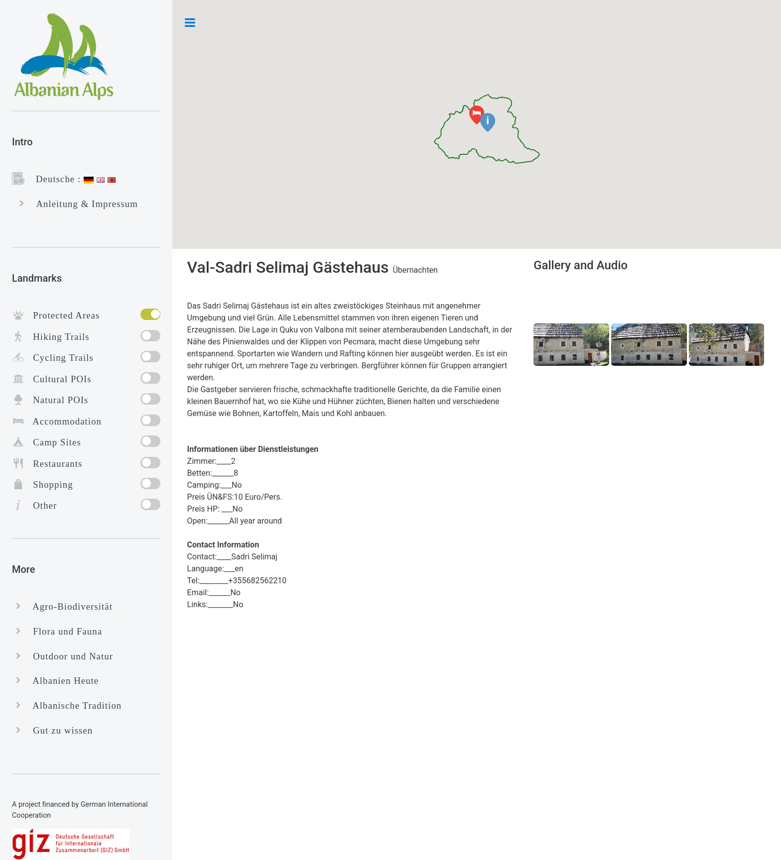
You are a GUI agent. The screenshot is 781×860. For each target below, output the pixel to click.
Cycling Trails (59, 357)
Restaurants (53, 463)
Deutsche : (54, 179)
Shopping (48, 484)
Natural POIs (56, 400)
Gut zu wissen (58, 730)
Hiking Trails (57, 336)
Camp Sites (52, 442)
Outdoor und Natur (68, 656)
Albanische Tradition (73, 705)
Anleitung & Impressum (83, 204)
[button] (487, 122)
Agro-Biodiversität (68, 606)
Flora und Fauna (63, 631)
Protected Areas (62, 315)
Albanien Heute (61, 680)
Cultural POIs (58, 379)
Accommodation (63, 421)
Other (40, 505)
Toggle (190, 22)
